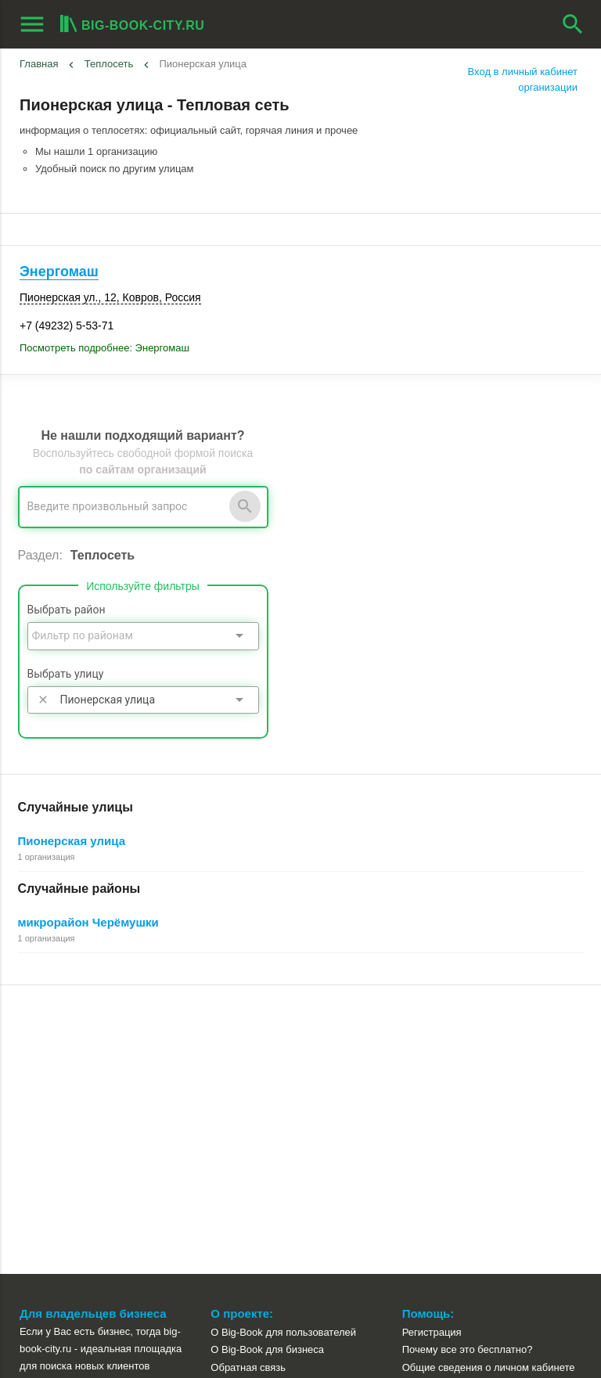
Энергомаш (59, 271)
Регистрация (432, 1043)
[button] (395, 1301)
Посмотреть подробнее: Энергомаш (104, 348)
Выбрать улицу (65, 673)
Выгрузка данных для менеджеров (108, 1167)
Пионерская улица (71, 840)
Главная (39, 64)
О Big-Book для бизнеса (267, 1061)
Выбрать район (66, 609)
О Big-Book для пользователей (283, 1043)
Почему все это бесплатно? (467, 1061)
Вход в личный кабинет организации (523, 79)
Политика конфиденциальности (286, 1149)
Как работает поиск (447, 1114)
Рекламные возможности (83, 1150)
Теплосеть (109, 64)
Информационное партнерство (284, 1096)
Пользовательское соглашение (284, 1131)
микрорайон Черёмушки (88, 922)
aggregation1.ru (58, 1325)
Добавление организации (462, 1131)
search (573, 24)
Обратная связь (248, 1079)
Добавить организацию (104, 1115)
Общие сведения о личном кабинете (488, 1079)
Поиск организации (447, 1096)
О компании (239, 1114)
